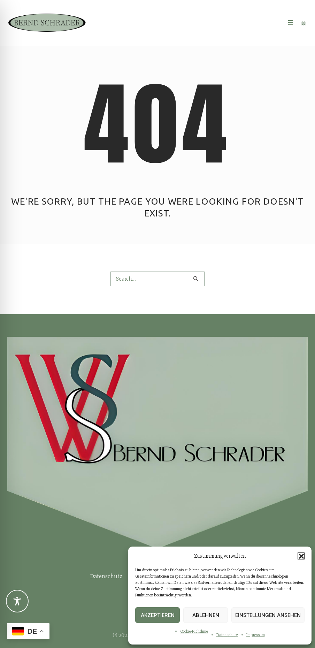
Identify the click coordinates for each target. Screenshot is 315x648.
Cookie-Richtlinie (194, 631)
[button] (301, 555)
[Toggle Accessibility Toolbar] (17, 601)
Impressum (255, 635)
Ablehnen (205, 615)
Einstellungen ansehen (268, 615)
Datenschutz (227, 635)
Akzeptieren (158, 615)
